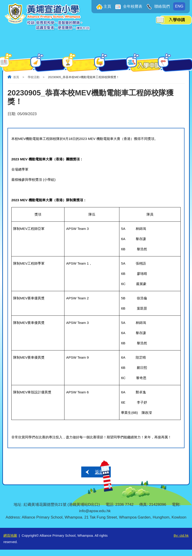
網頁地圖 (10, 535)
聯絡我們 (161, 6)
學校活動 (33, 77)
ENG (179, 6)
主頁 (107, 6)
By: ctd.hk (181, 535)
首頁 (16, 77)
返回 (99, 471)
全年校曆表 (132, 6)
